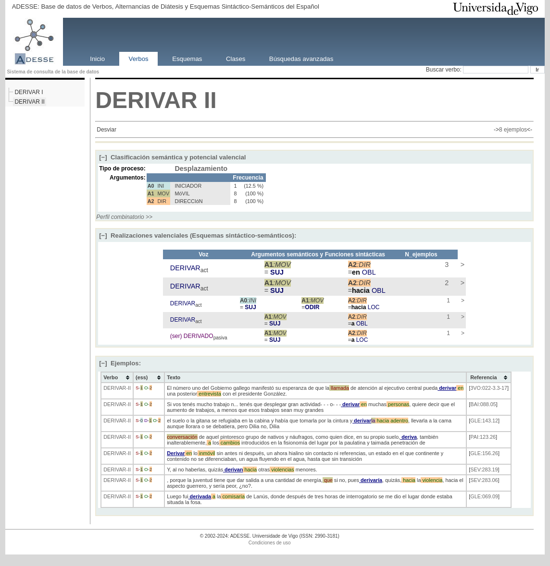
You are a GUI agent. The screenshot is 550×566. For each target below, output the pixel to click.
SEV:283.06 (484, 480)
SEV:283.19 (484, 469)
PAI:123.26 (483, 437)
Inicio (97, 58)
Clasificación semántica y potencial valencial (172, 157)
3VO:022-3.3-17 (488, 388)
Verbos (139, 58)
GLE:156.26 (484, 453)
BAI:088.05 (483, 404)
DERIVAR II (29, 101)
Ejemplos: (120, 363)
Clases (235, 58)
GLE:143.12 (484, 420)
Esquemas (187, 58)
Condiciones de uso (270, 542)
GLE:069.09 (484, 496)
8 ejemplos (513, 129)
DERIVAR (146, 100)
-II (128, 388)
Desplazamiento (201, 168)
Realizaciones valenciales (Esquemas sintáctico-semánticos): (197, 235)
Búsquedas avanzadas (301, 58)
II (210, 100)
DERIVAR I (28, 92)
